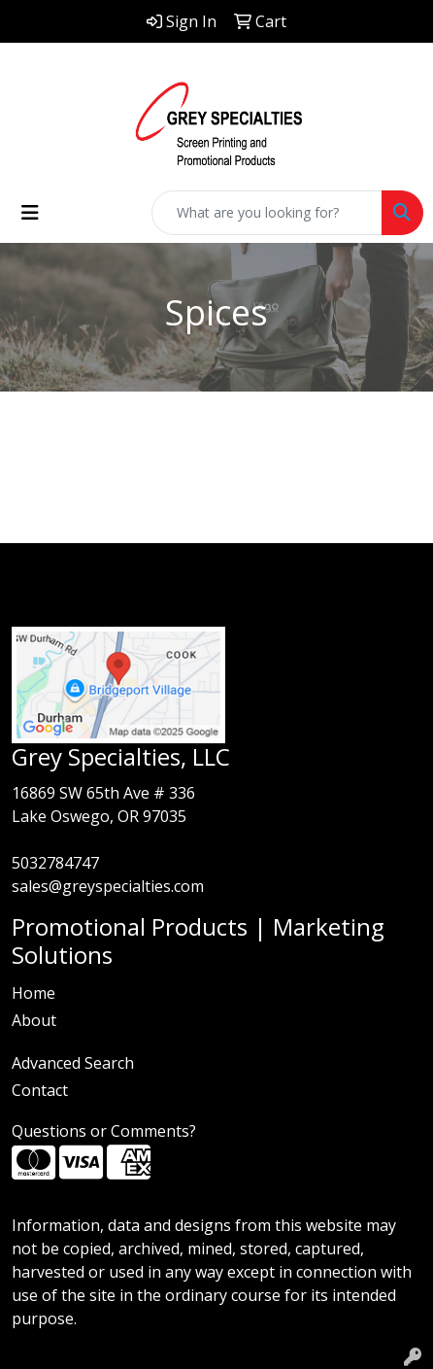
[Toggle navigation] (30, 212)
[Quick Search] (267, 212)
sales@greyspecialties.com (108, 886)
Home (33, 993)
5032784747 (55, 862)
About (34, 1020)
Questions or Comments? (104, 1131)
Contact (40, 1090)
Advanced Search (73, 1063)
